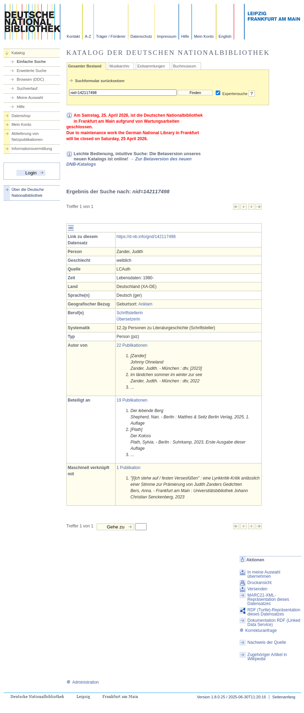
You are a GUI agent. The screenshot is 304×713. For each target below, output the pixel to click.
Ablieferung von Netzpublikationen (27, 136)
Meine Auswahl (30, 97)
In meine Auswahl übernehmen (263, 574)
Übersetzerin (128, 319)
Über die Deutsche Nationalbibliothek (28, 192)
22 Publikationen (132, 345)
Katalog (18, 53)
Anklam (145, 304)
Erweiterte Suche (31, 71)
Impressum (166, 36)
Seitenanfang (283, 697)
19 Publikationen (132, 400)
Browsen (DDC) (30, 79)
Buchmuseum (184, 66)
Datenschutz (141, 36)
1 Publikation (129, 467)
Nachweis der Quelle (266, 642)
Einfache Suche (31, 61)
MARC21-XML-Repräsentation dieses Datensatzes (268, 599)
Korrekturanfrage (258, 630)
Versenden (257, 588)
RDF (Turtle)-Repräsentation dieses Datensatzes (274, 612)
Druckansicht (259, 582)
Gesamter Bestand (84, 66)
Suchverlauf (27, 88)
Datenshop (21, 116)
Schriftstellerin (130, 312)
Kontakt (73, 36)
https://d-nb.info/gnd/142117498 (146, 236)
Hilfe (185, 36)
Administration (82, 682)
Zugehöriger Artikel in (267, 656)
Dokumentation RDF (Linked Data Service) (273, 622)
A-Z (88, 36)
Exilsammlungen (151, 66)
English (224, 36)
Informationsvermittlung (32, 148)
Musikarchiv (119, 66)
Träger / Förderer (111, 36)
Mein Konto (204, 36)
